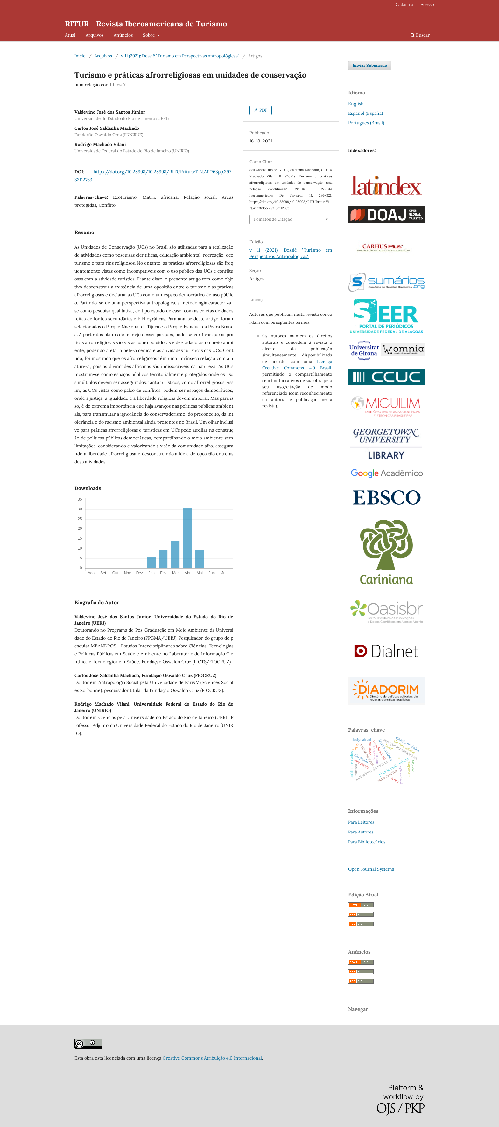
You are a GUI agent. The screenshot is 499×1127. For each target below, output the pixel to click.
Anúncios (123, 35)
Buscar (420, 35)
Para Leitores (361, 822)
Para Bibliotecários (366, 842)
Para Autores (360, 832)
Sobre (149, 35)
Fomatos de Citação (273, 219)
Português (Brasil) (366, 123)
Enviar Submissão (370, 65)
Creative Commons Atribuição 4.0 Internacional (212, 1058)
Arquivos (94, 35)
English (355, 104)
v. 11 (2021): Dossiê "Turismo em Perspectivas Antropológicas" (180, 56)
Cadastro (404, 4)
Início (80, 56)
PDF (262, 110)
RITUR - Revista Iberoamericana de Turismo (146, 24)
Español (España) (365, 113)
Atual (70, 35)
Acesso (427, 4)
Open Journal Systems (371, 869)
